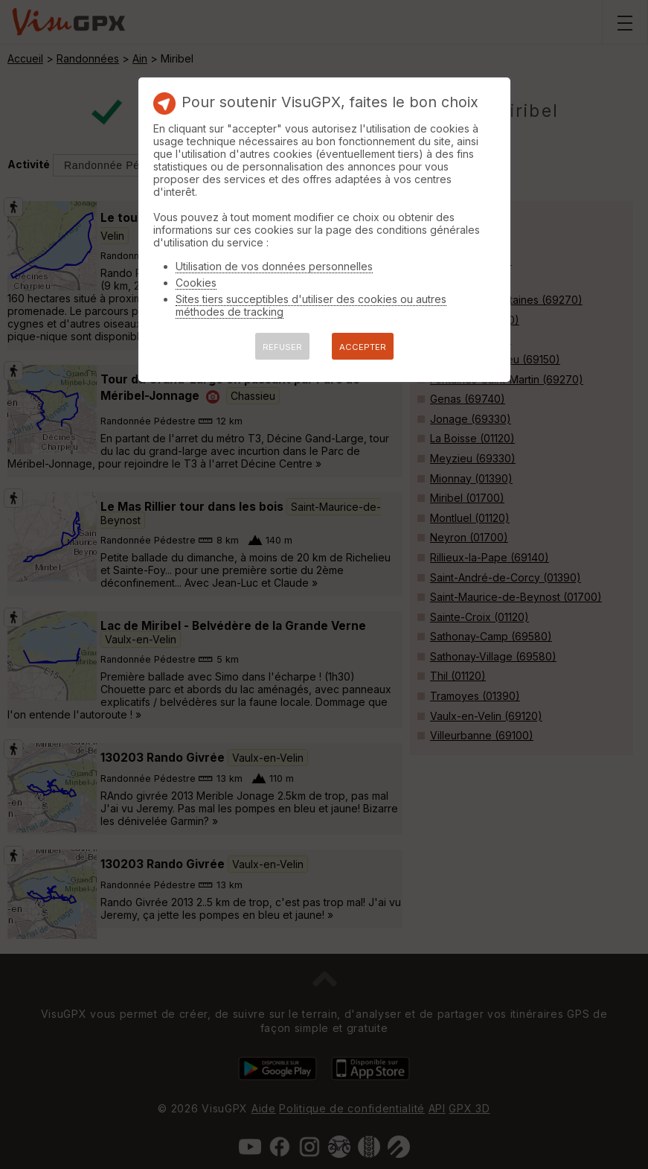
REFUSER (282, 347)
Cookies (196, 282)
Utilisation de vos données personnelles (274, 266)
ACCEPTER (362, 347)
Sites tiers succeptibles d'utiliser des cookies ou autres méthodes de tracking (311, 305)
